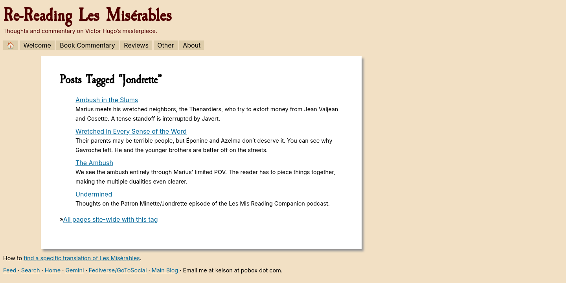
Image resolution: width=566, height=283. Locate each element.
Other (165, 45)
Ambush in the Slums (106, 100)
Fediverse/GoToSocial (118, 270)
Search (30, 270)
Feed (10, 270)
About (191, 45)
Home (53, 270)
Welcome (37, 45)
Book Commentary (87, 45)
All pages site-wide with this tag (110, 219)
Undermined (93, 194)
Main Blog (165, 270)
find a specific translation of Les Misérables (82, 258)
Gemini (74, 270)
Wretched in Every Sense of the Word (131, 131)
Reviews (136, 45)
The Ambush (94, 163)
